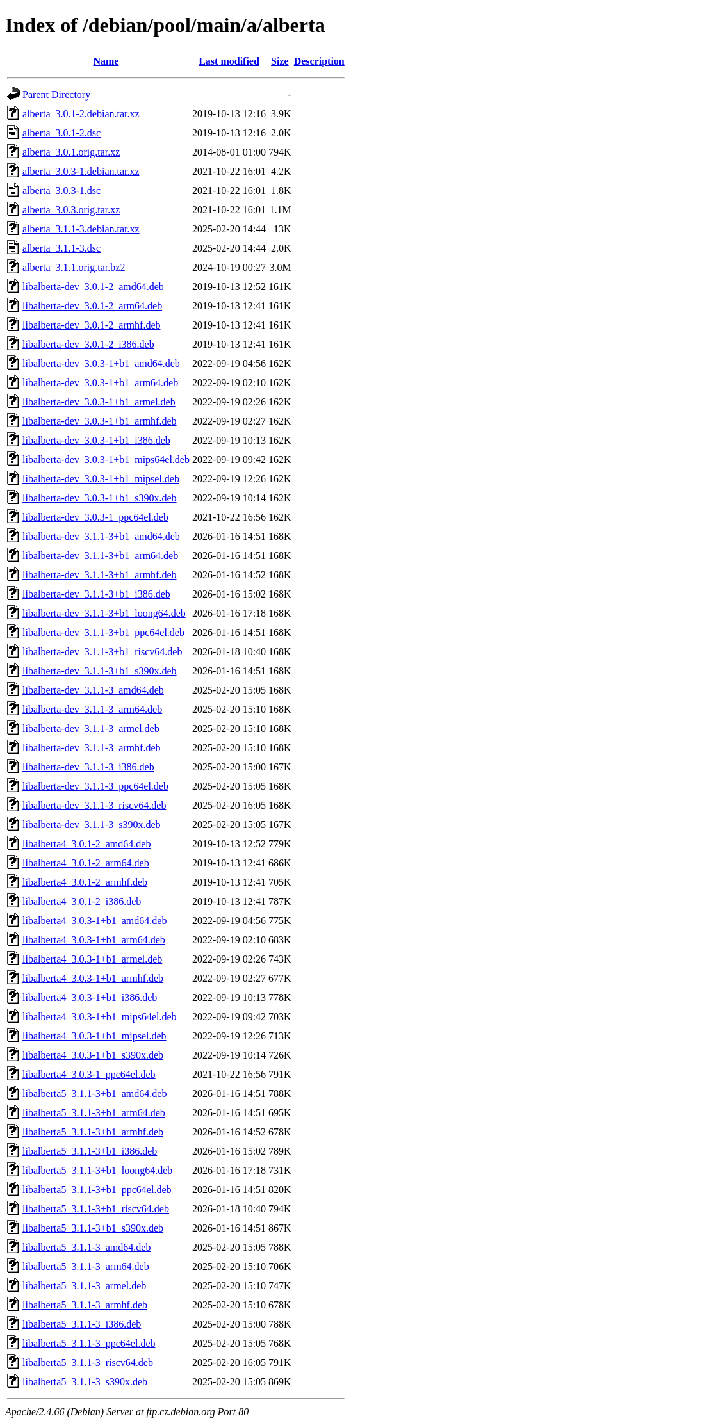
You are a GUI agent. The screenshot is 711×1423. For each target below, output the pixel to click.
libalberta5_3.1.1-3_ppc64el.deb (89, 1343)
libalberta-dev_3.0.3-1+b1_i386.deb (96, 440)
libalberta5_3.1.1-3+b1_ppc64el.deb (97, 1189)
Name (105, 61)
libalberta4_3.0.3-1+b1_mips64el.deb (99, 1016)
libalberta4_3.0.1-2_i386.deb (81, 901)
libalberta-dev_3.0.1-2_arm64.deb (92, 305)
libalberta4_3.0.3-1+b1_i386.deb (89, 997)
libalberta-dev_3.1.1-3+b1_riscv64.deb (102, 651)
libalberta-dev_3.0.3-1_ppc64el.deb (95, 517)
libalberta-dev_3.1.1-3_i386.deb (88, 766)
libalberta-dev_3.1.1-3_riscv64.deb (94, 805)
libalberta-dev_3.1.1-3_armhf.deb (91, 747)
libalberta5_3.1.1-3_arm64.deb (85, 1266)
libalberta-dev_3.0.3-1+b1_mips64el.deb (106, 459)
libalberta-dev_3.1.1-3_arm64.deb (92, 709)
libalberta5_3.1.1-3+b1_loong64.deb (97, 1170)
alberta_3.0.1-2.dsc (61, 132)
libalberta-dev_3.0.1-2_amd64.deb (93, 286)
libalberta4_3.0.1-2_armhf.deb (84, 882)
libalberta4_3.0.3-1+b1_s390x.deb (92, 1055)
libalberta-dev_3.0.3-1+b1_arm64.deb (100, 382)
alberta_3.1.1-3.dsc (61, 248)
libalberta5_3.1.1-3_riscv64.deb (87, 1362)
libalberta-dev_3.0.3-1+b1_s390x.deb (99, 497)
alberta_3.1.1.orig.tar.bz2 (73, 267)
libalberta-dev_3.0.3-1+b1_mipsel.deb (100, 478)
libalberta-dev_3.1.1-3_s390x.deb (91, 824)
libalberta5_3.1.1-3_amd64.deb (86, 1247)
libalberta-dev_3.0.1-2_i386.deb (88, 344)
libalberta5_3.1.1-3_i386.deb (81, 1324)
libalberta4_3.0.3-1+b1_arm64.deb (93, 939)
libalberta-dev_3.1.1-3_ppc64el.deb (95, 786)
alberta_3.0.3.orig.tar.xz (71, 209)
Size (280, 61)
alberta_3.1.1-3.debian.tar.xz (81, 229)
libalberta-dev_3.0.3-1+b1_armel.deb (99, 401)
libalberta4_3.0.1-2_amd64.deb (86, 843)
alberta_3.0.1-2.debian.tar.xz (81, 113)
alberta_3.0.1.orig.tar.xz (71, 152)
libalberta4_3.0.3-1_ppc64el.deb (89, 1074)
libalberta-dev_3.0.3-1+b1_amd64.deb (101, 363)
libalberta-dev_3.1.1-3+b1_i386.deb (96, 594)
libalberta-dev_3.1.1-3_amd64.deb (93, 690)
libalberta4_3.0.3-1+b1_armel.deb (92, 959)
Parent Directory (56, 94)
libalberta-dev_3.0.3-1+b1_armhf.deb (99, 421)
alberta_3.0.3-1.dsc (61, 190)
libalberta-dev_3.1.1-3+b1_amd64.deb (101, 536)
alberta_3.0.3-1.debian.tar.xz (81, 171)
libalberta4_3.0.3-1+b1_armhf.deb (92, 978)
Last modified (229, 61)
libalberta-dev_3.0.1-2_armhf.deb (91, 325)
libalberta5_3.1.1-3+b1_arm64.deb (93, 1112)
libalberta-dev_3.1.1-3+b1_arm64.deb (100, 555)
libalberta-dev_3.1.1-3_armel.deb (90, 728)
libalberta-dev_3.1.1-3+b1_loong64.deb (104, 613)
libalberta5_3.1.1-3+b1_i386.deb (89, 1151)
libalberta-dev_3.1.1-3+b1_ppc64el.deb (103, 632)
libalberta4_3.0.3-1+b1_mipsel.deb (94, 1035)
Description (319, 61)
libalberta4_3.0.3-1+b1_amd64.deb (94, 920)
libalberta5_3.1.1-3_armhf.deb (84, 1304)
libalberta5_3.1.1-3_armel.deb (84, 1285)
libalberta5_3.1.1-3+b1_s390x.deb (92, 1228)
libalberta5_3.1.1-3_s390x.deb (84, 1381)
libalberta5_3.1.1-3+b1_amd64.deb (94, 1093)
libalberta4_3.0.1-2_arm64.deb (85, 863)
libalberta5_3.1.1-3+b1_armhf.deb (92, 1131)
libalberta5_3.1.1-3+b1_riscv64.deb (95, 1208)
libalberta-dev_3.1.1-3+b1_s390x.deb (99, 670)
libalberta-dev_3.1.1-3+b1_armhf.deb (99, 574)
